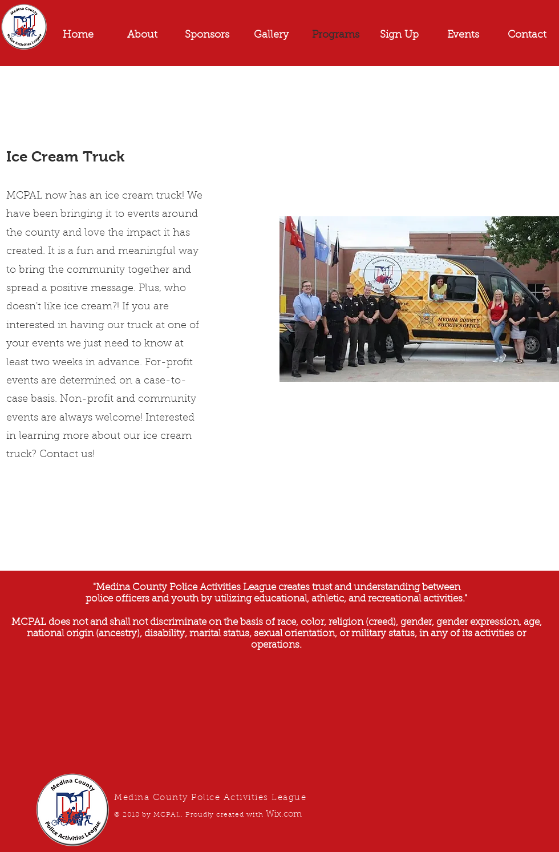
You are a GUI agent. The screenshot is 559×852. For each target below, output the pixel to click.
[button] (463, 35)
